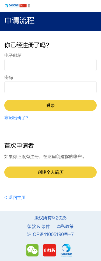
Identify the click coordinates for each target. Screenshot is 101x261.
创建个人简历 (51, 172)
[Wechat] (33, 250)
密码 (8, 77)
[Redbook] (50, 250)
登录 (50, 105)
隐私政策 (65, 226)
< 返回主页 (15, 197)
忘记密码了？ (17, 117)
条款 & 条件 (38, 226)
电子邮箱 (13, 55)
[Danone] (66, 250)
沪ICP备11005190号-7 (50, 234)
